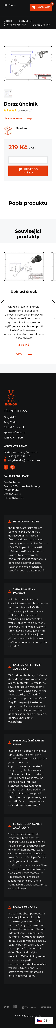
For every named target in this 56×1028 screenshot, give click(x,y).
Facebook (6, 467)
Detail (20, 354)
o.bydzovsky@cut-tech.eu (24, 460)
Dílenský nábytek (14, 427)
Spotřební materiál (15, 432)
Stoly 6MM (25, 20)
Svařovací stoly (11, 397)
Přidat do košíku (30, 171)
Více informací (14, 118)
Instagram (12, 467)
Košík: (44, 6)
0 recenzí (25, 110)
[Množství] (28, 160)
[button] (4, 303)
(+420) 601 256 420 (19, 456)
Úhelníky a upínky (15, 24)
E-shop (8, 20)
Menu (12, 5)
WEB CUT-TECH (13, 437)
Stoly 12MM (10, 422)
